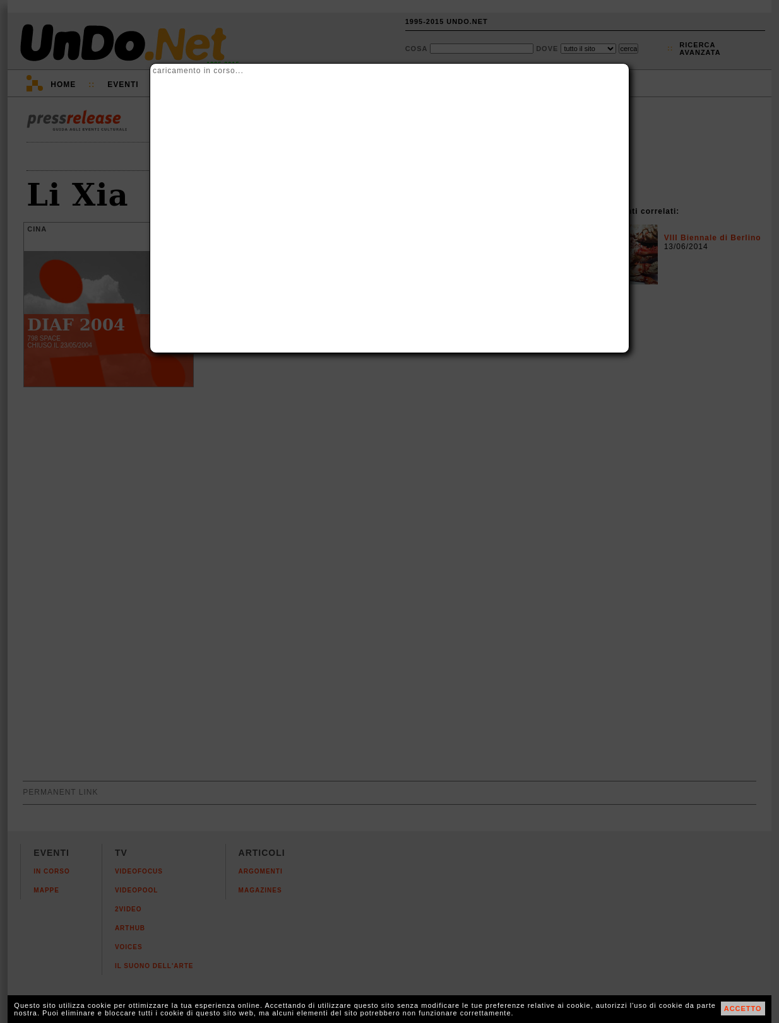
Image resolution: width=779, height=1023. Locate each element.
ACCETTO (743, 1008)
